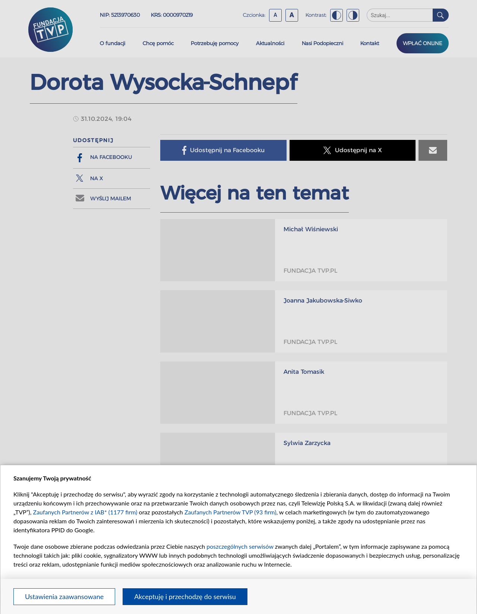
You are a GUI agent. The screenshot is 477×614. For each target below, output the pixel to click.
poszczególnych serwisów (239, 546)
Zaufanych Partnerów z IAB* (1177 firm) (85, 512)
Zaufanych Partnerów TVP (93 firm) (230, 512)
